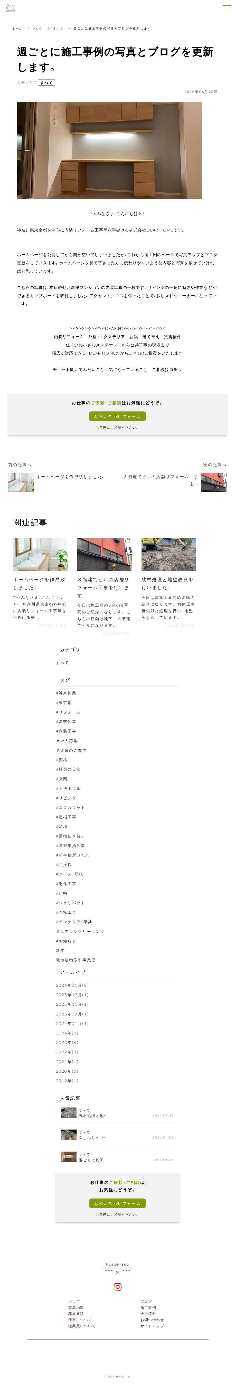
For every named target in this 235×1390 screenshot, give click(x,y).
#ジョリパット (71, 904)
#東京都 (64, 703)
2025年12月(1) (73, 996)
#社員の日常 (69, 770)
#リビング (67, 799)
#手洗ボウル (69, 789)
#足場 (62, 827)
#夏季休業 (67, 722)
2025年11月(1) (73, 1005)
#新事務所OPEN (74, 856)
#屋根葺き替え (71, 837)
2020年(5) (67, 1072)
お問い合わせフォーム (117, 416)
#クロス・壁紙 (70, 875)
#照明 (62, 894)
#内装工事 (67, 732)
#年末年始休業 (71, 846)
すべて (60, 28)
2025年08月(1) (73, 1015)
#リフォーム (69, 713)
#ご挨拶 (64, 865)
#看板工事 (67, 913)
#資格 (62, 761)
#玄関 (62, 780)
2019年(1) (67, 1081)
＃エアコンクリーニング (82, 932)
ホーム (17, 28)
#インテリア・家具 (75, 923)
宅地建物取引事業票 (77, 961)
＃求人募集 (68, 741)
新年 (60, 951)
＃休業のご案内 (72, 751)
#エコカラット (71, 808)
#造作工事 (67, 884)
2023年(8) (67, 1043)
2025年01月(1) (73, 1024)
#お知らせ (67, 942)
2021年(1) (67, 1062)
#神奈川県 (67, 694)
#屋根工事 (67, 818)
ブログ (38, 28)
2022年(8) (67, 1053)
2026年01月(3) (73, 986)
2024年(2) (67, 1034)
